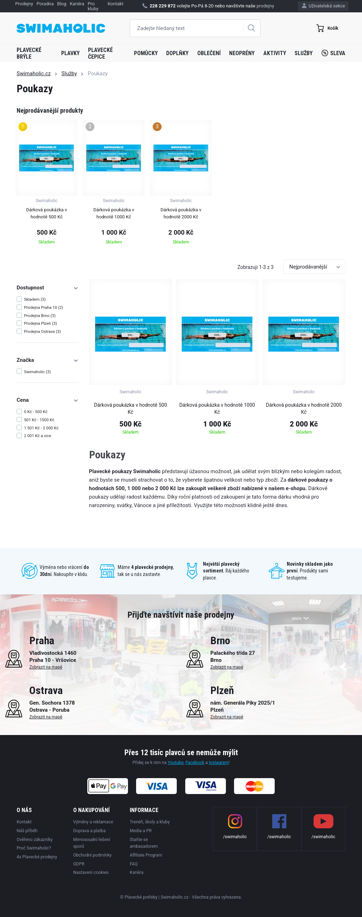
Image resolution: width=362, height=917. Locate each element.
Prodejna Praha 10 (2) (43, 307)
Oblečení (209, 53)
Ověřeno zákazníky (35, 839)
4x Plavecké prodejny (37, 856)
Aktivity (274, 53)
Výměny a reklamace (93, 821)
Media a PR (141, 830)
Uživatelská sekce (323, 5)
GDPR (78, 864)
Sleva (333, 53)
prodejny (265, 5)
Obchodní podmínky (92, 855)
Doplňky (177, 53)
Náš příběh (27, 830)
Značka (47, 360)
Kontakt (24, 821)
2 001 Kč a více (37, 435)
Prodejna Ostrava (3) (42, 331)
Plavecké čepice (100, 53)
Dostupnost (47, 287)
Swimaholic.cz (34, 73)
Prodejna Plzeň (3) (40, 323)
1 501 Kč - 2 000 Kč (41, 427)
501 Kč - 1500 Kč (39, 419)
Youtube (175, 762)
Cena (47, 400)
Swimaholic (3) (37, 371)
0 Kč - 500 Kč (35, 411)
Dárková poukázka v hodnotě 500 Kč (130, 408)
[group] (46, 184)
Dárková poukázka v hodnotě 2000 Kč (303, 408)
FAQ (134, 864)
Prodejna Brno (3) (40, 315)
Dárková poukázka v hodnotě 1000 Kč (217, 408)
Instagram (218, 762)
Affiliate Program (146, 855)
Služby (303, 53)
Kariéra (137, 872)
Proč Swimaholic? (34, 848)
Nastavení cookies (91, 872)
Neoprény (242, 53)
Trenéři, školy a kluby (150, 821)
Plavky (70, 53)
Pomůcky (146, 53)
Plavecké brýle (29, 53)
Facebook (195, 762)
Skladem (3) (35, 299)
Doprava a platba (89, 830)
